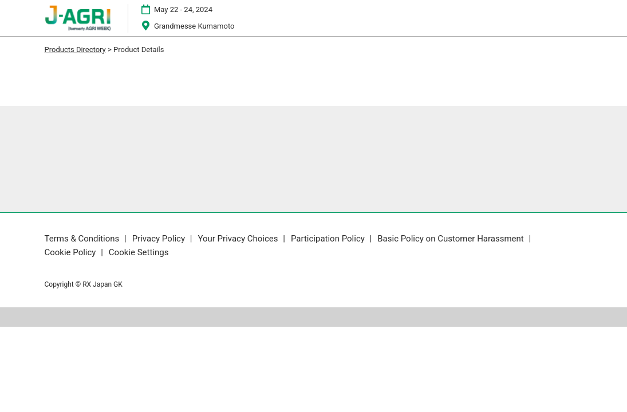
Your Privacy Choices (239, 238)
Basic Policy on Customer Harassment (451, 238)
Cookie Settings (139, 252)
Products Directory (75, 49)
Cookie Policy (71, 252)
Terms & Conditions (83, 238)
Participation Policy (329, 238)
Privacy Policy (159, 238)
